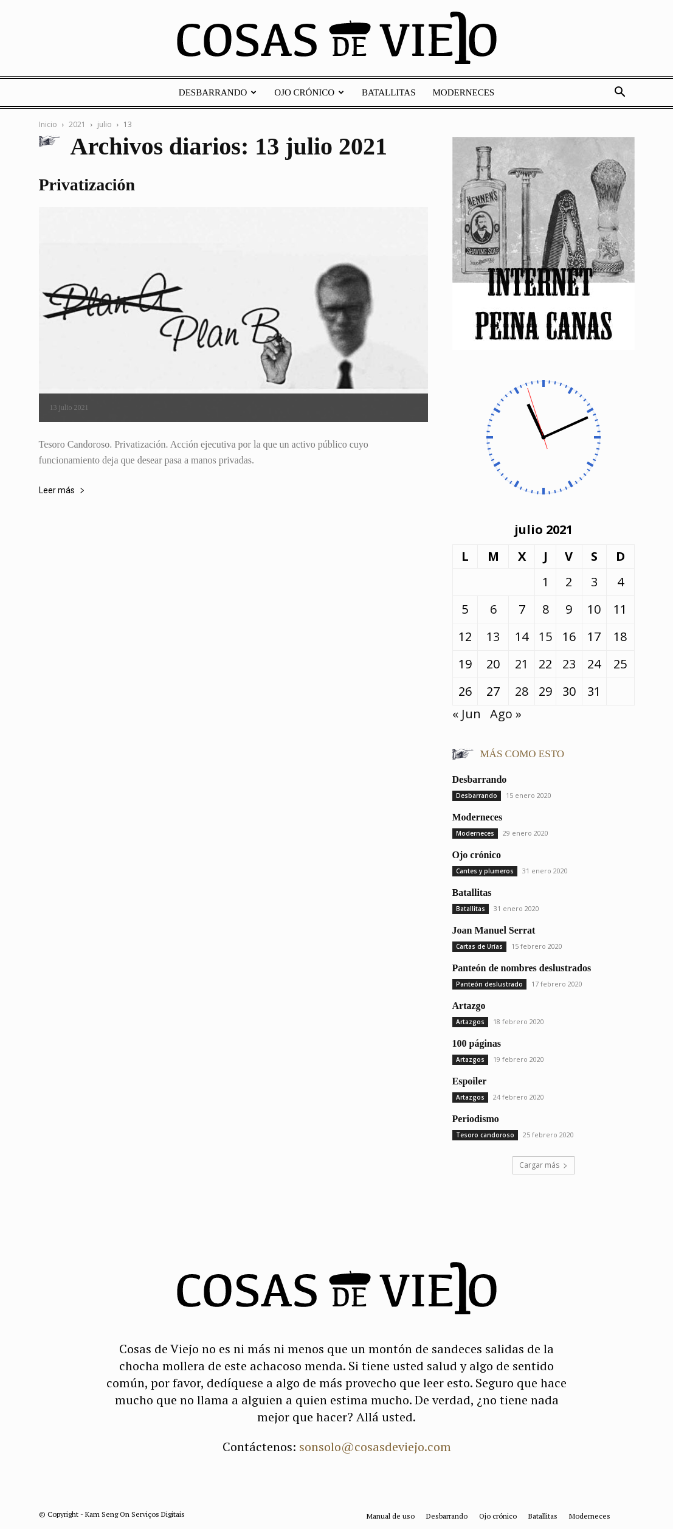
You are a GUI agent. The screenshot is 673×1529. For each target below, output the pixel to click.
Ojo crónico (309, 92)
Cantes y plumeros (485, 871)
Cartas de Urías (479, 946)
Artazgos (470, 1022)
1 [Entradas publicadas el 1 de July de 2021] (545, 582)
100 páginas (476, 1043)
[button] (620, 92)
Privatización (87, 184)
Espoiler (469, 1081)
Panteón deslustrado (489, 984)
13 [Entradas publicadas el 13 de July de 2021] (493, 636)
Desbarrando (218, 92)
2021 (77, 124)
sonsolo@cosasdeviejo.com (375, 1446)
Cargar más (543, 1165)
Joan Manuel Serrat (494, 930)
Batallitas (388, 92)
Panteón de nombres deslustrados (522, 968)
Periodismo (475, 1119)
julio (104, 124)
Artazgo (469, 1005)
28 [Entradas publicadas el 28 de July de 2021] (521, 691)
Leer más (62, 490)
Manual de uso (391, 1515)
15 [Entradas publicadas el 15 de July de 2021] (545, 636)
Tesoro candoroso (485, 1135)
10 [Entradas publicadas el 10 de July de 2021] (594, 609)
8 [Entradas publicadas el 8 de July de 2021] (545, 609)
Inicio (48, 124)
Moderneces (464, 92)
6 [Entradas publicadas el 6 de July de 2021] (493, 609)
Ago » (506, 714)
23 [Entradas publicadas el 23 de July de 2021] (569, 664)
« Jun (466, 714)
